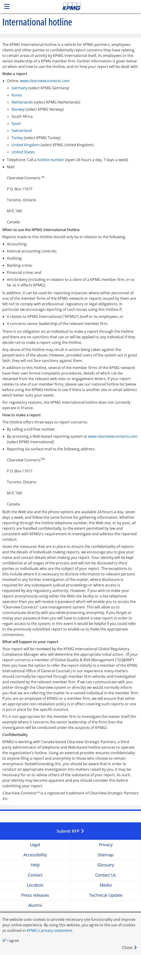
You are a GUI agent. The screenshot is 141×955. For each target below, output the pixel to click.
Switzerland (21, 130)
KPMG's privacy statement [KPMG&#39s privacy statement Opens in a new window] (49, 930)
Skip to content (85, 6)
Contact (35, 875)
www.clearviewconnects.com (44, 80)
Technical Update (105, 895)
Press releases (35, 895)
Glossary (105, 865)
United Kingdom (25, 144)
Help (35, 865)
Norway (18, 109)
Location (35, 885)
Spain (16, 123)
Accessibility (35, 855)
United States (23, 151)
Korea (16, 95)
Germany (19, 87)
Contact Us (105, 875)
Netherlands (22, 102)
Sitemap (105, 855)
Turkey (17, 137)
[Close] (130, 947)
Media (106, 885)
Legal (35, 845)
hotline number (50, 159)
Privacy (106, 845)
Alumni (35, 905)
